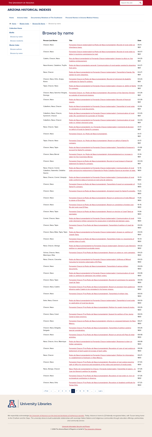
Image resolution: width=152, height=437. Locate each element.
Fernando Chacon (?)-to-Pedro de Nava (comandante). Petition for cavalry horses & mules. (102, 307)
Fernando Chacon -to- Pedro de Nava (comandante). (88, 134)
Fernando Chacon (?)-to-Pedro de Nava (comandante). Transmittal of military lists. (98, 294)
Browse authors (16, 49)
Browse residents (16, 41)
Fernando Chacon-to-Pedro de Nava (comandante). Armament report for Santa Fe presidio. (102, 191)
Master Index (24, 24)
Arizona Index (22, 18)
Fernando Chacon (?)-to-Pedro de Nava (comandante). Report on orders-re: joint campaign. (102, 253)
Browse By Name (39, 24)
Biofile (11, 33)
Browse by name (16, 37)
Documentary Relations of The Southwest (46, 18)
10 (87, 391)
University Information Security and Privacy (76, 426)
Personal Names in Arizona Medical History (82, 18)
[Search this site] (129, 3)
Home (11, 18)
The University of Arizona (93, 429)
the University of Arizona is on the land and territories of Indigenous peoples (56, 416)
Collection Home (15, 28)
